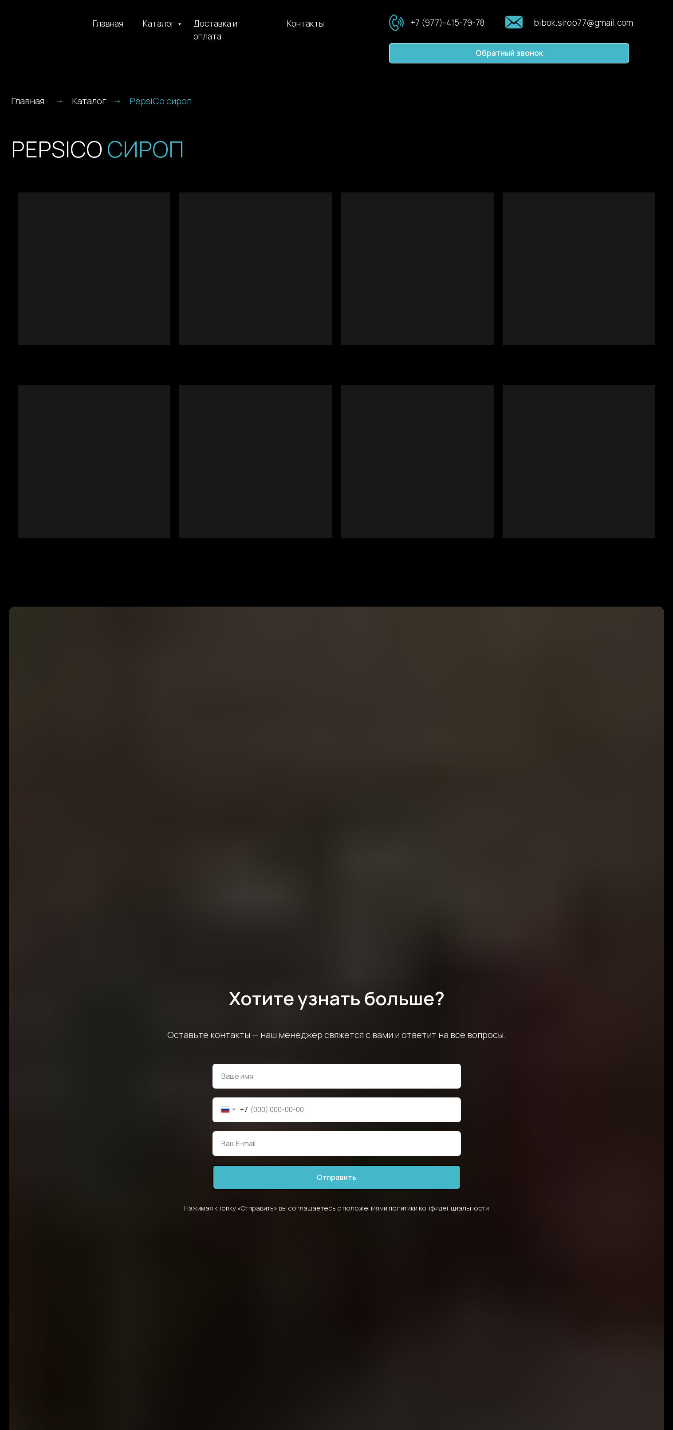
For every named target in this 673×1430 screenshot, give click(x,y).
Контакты (305, 23)
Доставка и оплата (215, 30)
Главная (108, 23)
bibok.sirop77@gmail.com (583, 22)
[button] (509, 53)
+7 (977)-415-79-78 (447, 22)
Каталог (159, 23)
